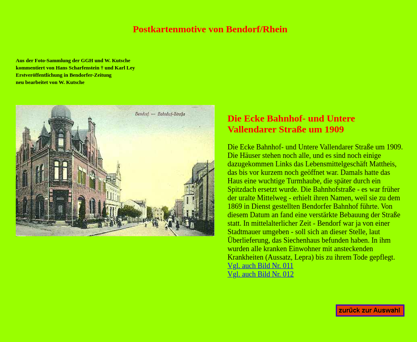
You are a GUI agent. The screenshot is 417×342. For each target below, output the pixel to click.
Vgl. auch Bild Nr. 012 (260, 274)
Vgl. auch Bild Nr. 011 (260, 266)
